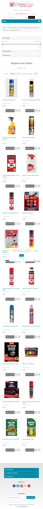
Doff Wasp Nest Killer (28, 137)
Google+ (29, 485)
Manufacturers (6, 51)
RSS (21, 485)
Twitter (17, 485)
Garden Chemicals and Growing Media (29, 27)
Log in (21, 10)
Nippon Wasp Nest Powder (30, 288)
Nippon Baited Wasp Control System (11, 176)
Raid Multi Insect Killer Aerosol (31, 326)
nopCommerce (24, 506)
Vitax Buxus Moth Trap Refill (11, 439)
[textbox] (18, 17)
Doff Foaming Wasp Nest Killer (31, 100)
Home (4, 27)
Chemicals (5, 30)
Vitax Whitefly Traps (28, 439)
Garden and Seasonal (13, 27)
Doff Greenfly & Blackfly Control (9, 138)
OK (21, 255)
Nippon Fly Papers (27, 213)
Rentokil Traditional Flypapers (11, 401)
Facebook (14, 485)
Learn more (21, 257)
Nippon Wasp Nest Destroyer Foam (11, 289)
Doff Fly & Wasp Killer (9, 100)
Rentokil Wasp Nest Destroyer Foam (31, 402)
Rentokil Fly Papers (28, 364)
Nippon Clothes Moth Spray (30, 175)
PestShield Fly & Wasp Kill (10, 326)
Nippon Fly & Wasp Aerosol (11, 213)
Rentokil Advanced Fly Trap (11, 364)
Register (15, 10)
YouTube (25, 485)
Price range (6, 38)
